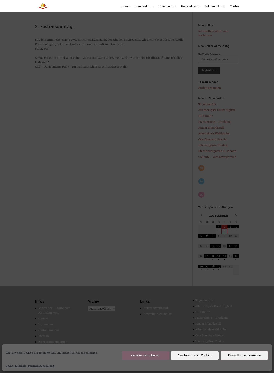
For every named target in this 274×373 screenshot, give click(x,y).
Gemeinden (142, 6)
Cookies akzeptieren (145, 355)
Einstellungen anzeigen (244, 355)
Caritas (234, 6)
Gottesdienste (190, 6)
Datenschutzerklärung (41, 365)
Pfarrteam (165, 6)
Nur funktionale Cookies (195, 355)
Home (125, 6)
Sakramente (213, 6)
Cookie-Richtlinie (16, 365)
